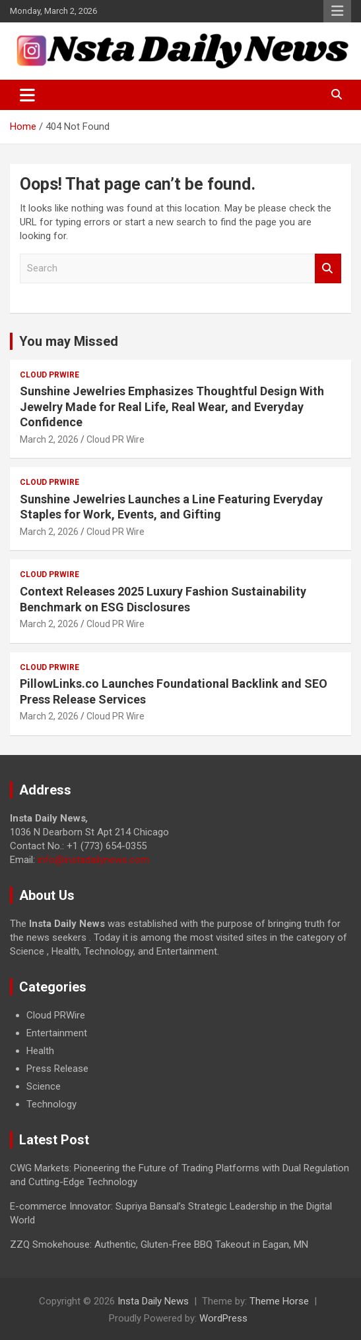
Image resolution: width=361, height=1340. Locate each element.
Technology (51, 1104)
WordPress (223, 1318)
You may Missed (68, 341)
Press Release (57, 1069)
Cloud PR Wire (115, 439)
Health (40, 1051)
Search (328, 268)
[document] (180, 1060)
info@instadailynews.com (93, 860)
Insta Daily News (153, 1301)
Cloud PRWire (49, 374)
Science (43, 1086)
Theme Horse (279, 1301)
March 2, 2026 (49, 439)
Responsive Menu (337, 11)
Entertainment (56, 1033)
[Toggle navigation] (27, 95)
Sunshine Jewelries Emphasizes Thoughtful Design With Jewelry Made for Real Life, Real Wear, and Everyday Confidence (172, 406)
